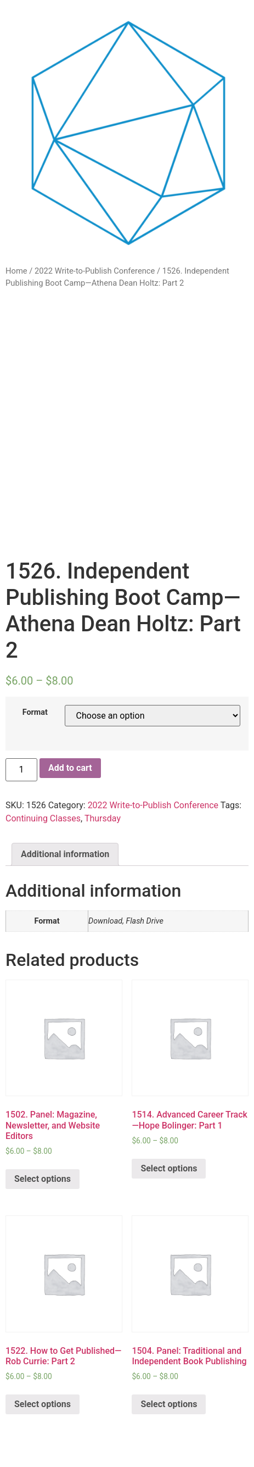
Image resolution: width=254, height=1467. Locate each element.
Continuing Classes (43, 818)
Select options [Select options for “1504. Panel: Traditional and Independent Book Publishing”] (168, 1404)
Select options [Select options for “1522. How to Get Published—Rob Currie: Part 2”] (42, 1404)
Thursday (102, 818)
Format (35, 712)
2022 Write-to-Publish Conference (95, 271)
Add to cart (70, 768)
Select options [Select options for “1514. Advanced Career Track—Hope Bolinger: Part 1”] (168, 1168)
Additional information (65, 854)
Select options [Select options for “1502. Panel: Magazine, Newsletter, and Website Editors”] (42, 1179)
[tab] (65, 854)
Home (16, 271)
